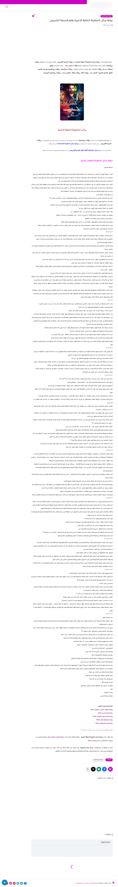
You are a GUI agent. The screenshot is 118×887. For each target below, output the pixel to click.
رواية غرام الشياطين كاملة (104, 723)
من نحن (58, 2)
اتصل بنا (51, 2)
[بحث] (6, 7)
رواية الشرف (60, 737)
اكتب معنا (44, 2)
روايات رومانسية (79, 7)
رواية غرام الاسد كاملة (105, 713)
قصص (36, 7)
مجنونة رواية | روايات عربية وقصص (86, 883)
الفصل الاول (51, 737)
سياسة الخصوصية (80, 2)
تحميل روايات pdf (46, 7)
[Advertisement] (72, 46)
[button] (104, 769)
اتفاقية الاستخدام (67, 2)
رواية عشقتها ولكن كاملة (104, 720)
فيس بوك (68, 66)
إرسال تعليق (105, 842)
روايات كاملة (57, 7)
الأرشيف (36, 2)
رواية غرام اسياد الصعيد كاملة (102, 716)
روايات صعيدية (68, 7)
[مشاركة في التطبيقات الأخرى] (87, 769)
